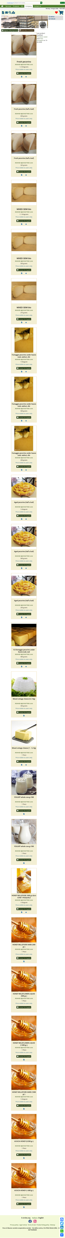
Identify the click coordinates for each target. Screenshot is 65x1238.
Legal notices (23, 1225)
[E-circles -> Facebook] (30, 1222)
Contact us (37, 6)
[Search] (10, 3)
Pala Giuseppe (40, 40)
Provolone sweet (42, 37)
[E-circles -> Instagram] (35, 1222)
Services (8, 6)
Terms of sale (32, 1225)
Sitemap (52, 1225)
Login (62, 2)
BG (22, 6)
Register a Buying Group (11, 31)
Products (16, 6)
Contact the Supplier (24, 74)
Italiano (35, 1218)
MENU (52, 17)
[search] (27, 3)
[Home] (2, 6)
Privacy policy (14, 1225)
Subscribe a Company (30, 31)
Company (29, 6)
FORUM (52, 19)
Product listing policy (43, 1225)
